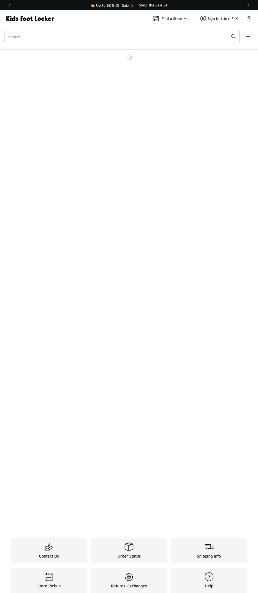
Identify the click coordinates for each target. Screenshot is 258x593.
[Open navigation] (246, 36)
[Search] (121, 36)
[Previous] (9, 5)
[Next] (248, 5)
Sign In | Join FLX (219, 18)
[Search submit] (231, 36)
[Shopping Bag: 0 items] (249, 18)
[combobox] (121, 36)
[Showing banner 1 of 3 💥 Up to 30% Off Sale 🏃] (129, 5)
